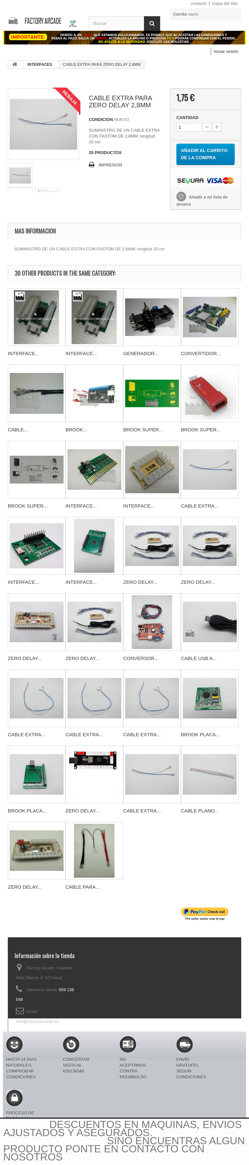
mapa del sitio (225, 3)
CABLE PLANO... (200, 810)
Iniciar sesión (226, 51)
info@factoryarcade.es (37, 1021)
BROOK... (76, 429)
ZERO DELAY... (140, 582)
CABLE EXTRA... (200, 506)
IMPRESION (110, 164)
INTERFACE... (23, 353)
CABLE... (18, 429)
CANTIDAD (187, 117)
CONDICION (101, 119)
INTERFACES (40, 64)
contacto (199, 3)
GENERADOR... (141, 353)
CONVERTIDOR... (201, 353)
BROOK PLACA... (200, 734)
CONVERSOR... (141, 658)
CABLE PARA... (82, 887)
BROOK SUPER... (143, 429)
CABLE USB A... (199, 658)
